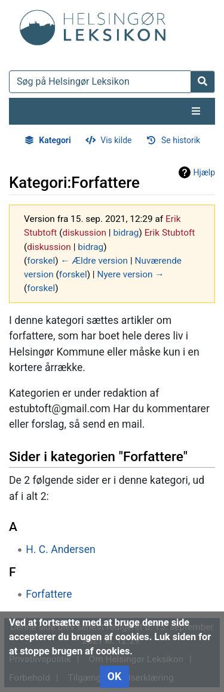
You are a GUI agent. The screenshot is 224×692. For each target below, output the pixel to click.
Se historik (180, 140)
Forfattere (49, 594)
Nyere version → (130, 274)
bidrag (126, 232)
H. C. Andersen (61, 549)
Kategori (54, 140)
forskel (41, 260)
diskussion (84, 232)
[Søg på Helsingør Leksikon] (100, 81)
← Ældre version (94, 260)
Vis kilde (115, 140)
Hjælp (204, 172)
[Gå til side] (203, 81)
